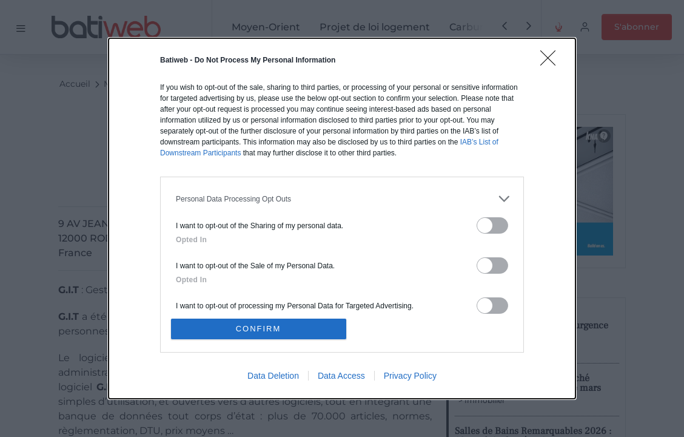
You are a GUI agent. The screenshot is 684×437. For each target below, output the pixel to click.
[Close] (551, 61)
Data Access (341, 376)
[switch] (492, 225)
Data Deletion (273, 376)
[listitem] (342, 198)
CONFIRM (258, 328)
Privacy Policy (410, 376)
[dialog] (342, 218)
